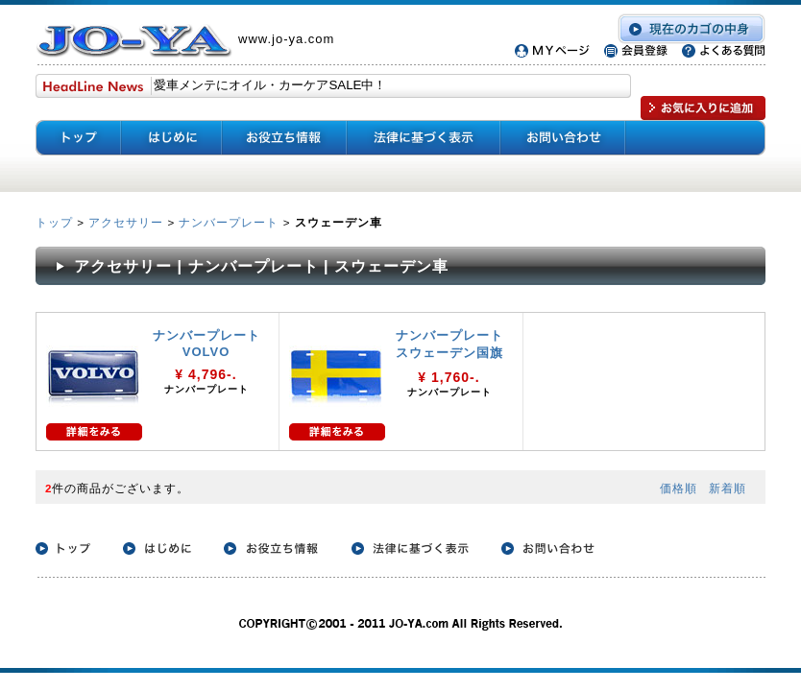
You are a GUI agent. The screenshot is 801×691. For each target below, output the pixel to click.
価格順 (678, 488)
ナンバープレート (229, 222)
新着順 (727, 488)
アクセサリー (125, 222)
